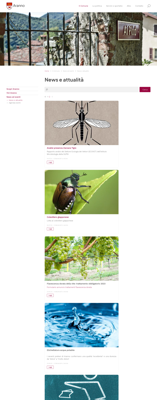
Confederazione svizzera (123, 367)
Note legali (48, 388)
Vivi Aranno (12, 94)
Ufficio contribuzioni (89, 367)
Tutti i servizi (85, 377)
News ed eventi (68, 71)
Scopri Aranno (13, 89)
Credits (62, 388)
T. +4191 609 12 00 (14, 372)
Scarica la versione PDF (57, 302)
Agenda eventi (15, 104)
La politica (97, 7)
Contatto (139, 7)
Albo (129, 7)
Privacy (40, 388)
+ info (87, 196)
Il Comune (83, 7)
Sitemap (56, 388)
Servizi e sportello (114, 7)
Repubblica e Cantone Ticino (125, 365)
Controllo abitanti (87, 370)
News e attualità (83, 71)
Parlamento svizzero (122, 375)
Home (47, 71)
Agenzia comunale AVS (90, 373)
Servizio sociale (87, 365)
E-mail (9, 377)
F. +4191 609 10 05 (14, 374)
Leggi (50, 147)
